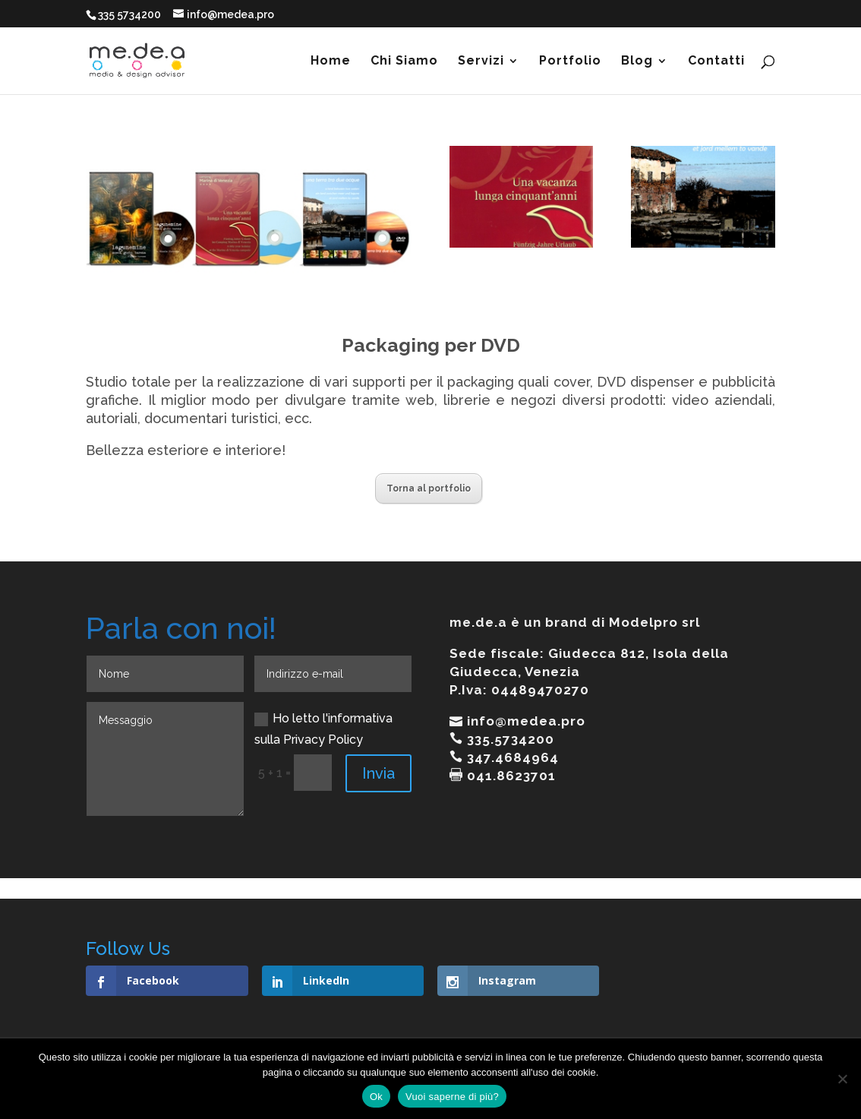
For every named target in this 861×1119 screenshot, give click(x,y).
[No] (842, 1078)
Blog (637, 61)
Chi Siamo (404, 61)
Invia (378, 773)
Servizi (481, 61)
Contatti (716, 61)
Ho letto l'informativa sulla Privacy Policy (323, 728)
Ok (376, 1096)
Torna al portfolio (428, 488)
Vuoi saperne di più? (452, 1096)
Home (331, 61)
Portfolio (570, 61)
